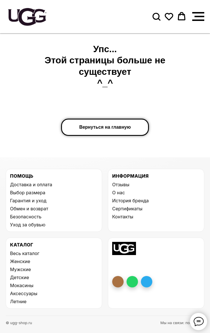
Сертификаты (127, 208)
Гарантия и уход (28, 200)
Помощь (21, 176)
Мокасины (22, 285)
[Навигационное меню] (198, 16)
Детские (19, 277)
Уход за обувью (27, 225)
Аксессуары (23, 293)
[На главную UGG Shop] (124, 248)
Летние (18, 301)
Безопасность (25, 217)
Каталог (21, 245)
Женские (20, 261)
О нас (118, 192)
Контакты (122, 217)
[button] (156, 16)
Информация (130, 176)
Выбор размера (27, 192)
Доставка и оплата (31, 184)
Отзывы (120, 184)
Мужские (20, 269)
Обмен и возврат (29, 208)
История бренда (130, 200)
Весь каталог (24, 253)
